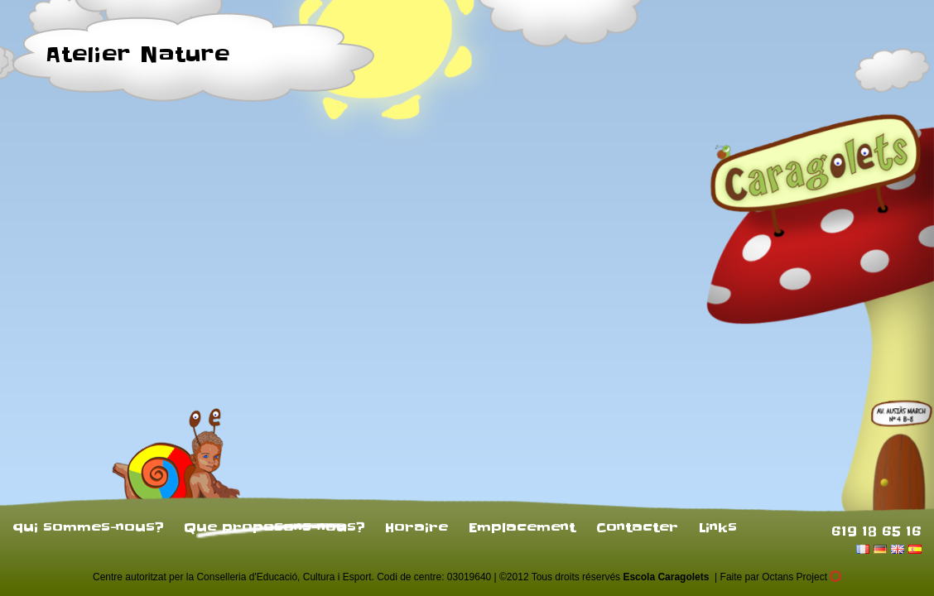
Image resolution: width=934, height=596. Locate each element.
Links (718, 527)
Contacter (637, 527)
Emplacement (522, 527)
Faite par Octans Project (780, 577)
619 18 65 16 (876, 531)
